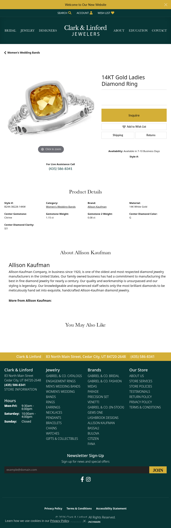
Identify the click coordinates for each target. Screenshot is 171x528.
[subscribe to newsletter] (158, 469)
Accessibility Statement (111, 508)
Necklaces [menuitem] (54, 412)
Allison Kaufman (97, 206)
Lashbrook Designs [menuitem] (103, 418)
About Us (136, 376)
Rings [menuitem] (50, 402)
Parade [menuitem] (93, 391)
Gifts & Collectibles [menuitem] (62, 439)
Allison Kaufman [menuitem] (101, 423)
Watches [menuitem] (52, 433)
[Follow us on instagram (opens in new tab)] (88, 479)
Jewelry (28, 30)
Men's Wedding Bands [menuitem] (63, 386)
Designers (48, 30)
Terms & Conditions (145, 407)
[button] (64, 13)
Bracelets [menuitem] (54, 423)
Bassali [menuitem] (93, 428)
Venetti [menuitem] (93, 402)
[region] (50, 107)
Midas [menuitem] (92, 386)
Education (138, 30)
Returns (150, 135)
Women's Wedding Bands (23, 52)
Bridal (10, 30)
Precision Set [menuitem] (98, 397)
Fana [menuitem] (91, 444)
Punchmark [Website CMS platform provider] (93, 521)
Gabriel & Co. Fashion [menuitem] (105, 381)
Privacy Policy (140, 402)
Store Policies (140, 386)
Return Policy (140, 397)
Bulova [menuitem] (93, 433)
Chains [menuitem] (51, 428)
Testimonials (139, 391)
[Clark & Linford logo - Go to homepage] (85, 30)
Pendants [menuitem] (53, 418)
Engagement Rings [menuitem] (61, 381)
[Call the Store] (15, 385)
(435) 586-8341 (60, 168)
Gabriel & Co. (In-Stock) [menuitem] (106, 407)
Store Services (140, 381)
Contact (159, 30)
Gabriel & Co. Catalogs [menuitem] (64, 376)
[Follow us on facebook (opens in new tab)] (82, 479)
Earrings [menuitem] (53, 407)
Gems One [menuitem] (95, 412)
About (119, 30)
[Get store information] (20, 389)
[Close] (165, 4)
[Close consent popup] (84, 521)
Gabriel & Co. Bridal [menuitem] (103, 376)
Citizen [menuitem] (93, 439)
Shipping (118, 135)
